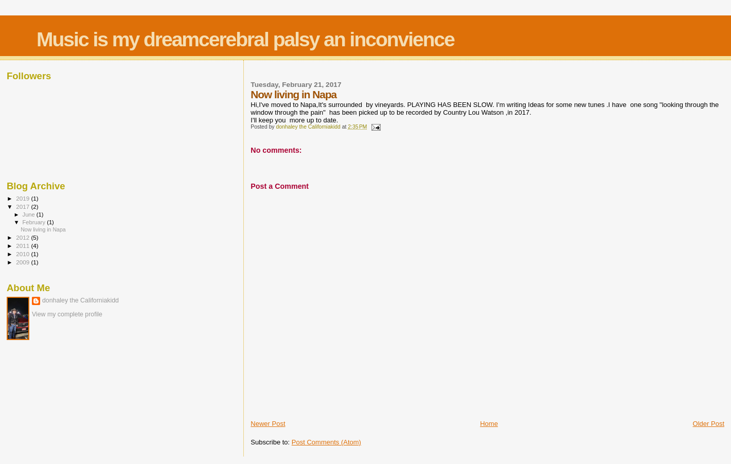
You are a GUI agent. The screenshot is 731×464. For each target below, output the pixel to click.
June (30, 214)
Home (489, 423)
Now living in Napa (43, 229)
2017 (23, 206)
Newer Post (268, 423)
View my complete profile (67, 314)
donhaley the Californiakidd (80, 300)
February (35, 222)
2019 (23, 198)
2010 (23, 254)
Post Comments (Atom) (326, 442)
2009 (23, 262)
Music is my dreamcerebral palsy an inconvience (245, 39)
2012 (23, 237)
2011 (23, 245)
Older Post (708, 423)
